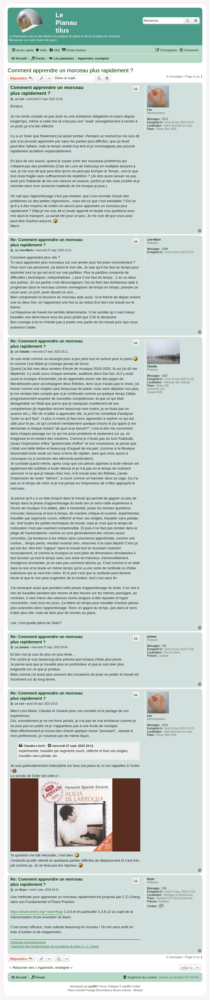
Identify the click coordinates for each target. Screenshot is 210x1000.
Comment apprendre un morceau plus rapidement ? (70, 70)
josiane (151, 636)
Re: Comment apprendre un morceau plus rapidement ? (46, 242)
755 (164, 645)
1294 (165, 248)
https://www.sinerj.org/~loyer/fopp (36, 912)
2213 (165, 119)
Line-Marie (154, 239)
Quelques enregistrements (28, 942)
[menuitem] (41, 50)
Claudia (152, 366)
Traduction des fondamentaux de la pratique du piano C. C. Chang (54, 946)
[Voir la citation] (49, 745)
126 (164, 888)
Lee (149, 109)
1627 (165, 375)
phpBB (92, 986)
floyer (150, 879)
